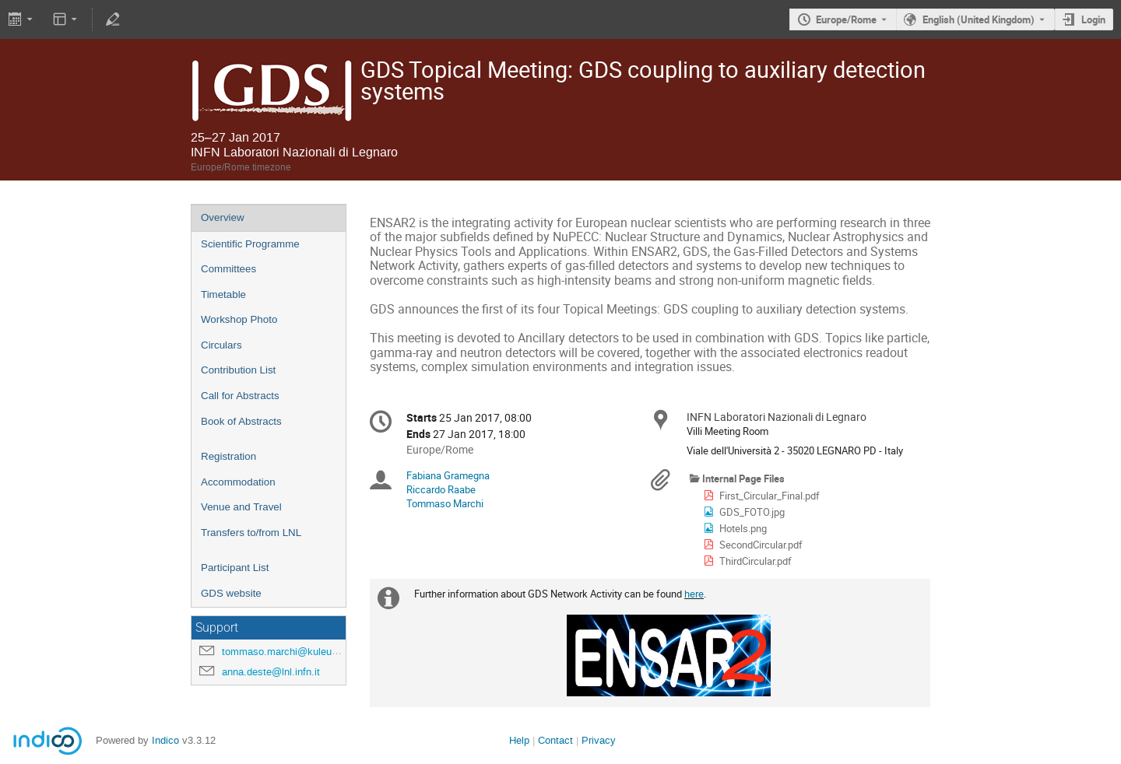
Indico (165, 740)
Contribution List (238, 370)
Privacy (599, 740)
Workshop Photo (239, 319)
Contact (555, 740)
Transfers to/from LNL (251, 532)
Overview (222, 217)
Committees (228, 269)
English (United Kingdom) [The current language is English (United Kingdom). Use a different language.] (978, 19)
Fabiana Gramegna (448, 475)
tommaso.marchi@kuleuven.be (292, 651)
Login (1093, 19)
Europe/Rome (846, 19)
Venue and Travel (241, 507)
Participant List (235, 567)
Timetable (223, 294)
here (694, 594)
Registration (228, 456)
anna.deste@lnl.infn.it (271, 671)
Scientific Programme (250, 244)
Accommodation (238, 482)
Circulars (221, 345)
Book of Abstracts (241, 421)
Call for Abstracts (240, 395)
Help (519, 740)
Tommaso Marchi (444, 503)
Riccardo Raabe (441, 489)
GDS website (231, 593)
